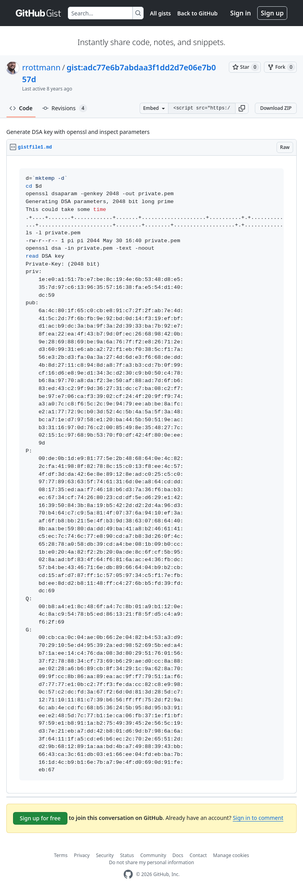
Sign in (240, 13)
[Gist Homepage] (39, 13)
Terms (61, 855)
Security (105, 855)
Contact (198, 855)
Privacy (82, 855)
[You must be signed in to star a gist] (245, 67)
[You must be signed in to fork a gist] (280, 67)
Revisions (64, 108)
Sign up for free (40, 818)
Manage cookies (231, 855)
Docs (177, 855)
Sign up (272, 13)
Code (21, 108)
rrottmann (41, 67)
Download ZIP (276, 108)
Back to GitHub (197, 13)
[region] (151, 474)
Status (127, 855)
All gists (160, 13)
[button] (242, 108)
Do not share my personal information (151, 862)
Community (153, 855)
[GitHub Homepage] (128, 874)
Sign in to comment (258, 818)
